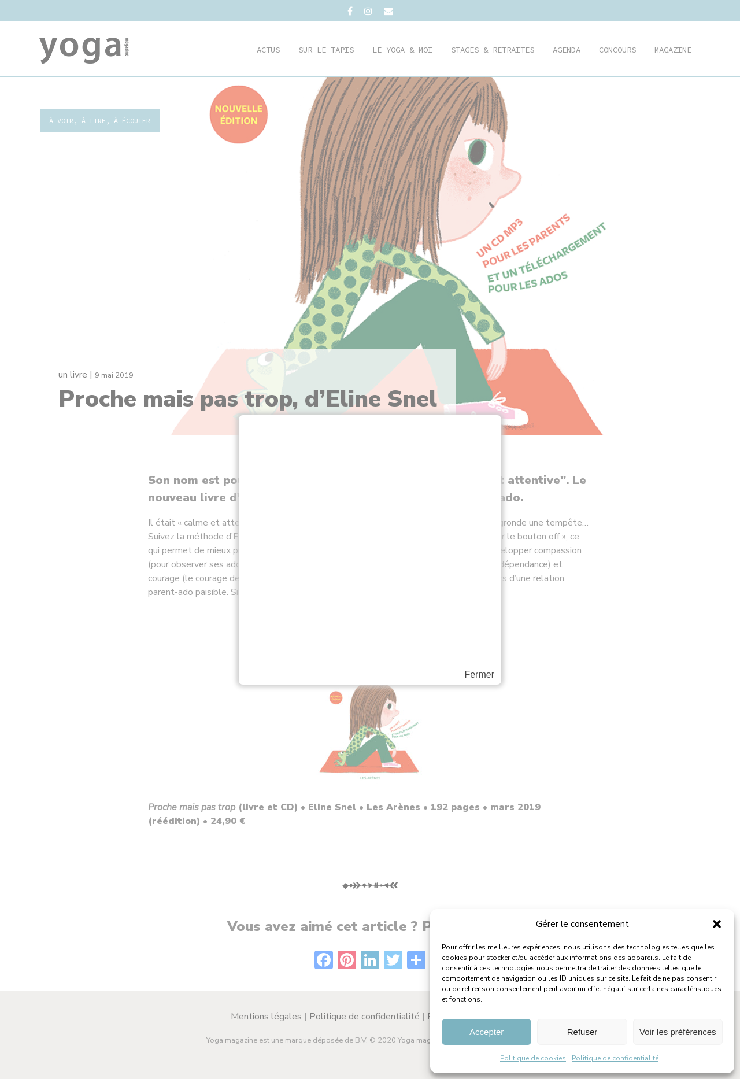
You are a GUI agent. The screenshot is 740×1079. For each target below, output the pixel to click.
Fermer (479, 674)
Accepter (486, 1032)
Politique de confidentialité (615, 1058)
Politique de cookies (533, 1058)
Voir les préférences (677, 1032)
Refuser (582, 1032)
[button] (717, 924)
